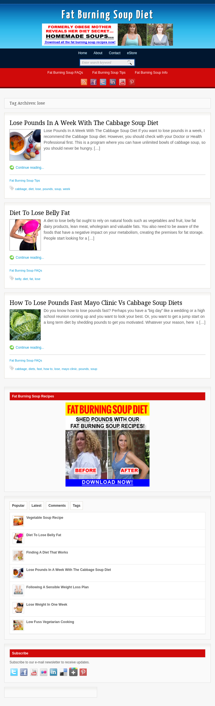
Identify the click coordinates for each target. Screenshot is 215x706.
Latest (36, 506)
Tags (76, 506)
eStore (132, 53)
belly (18, 279)
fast (39, 369)
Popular (18, 506)
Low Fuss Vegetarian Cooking (50, 622)
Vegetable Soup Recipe (44, 518)
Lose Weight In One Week (46, 605)
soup (58, 189)
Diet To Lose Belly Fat (40, 212)
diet (31, 189)
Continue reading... (30, 168)
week (66, 189)
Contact (114, 53)
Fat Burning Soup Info (151, 73)
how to (48, 369)
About (98, 53)
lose (38, 189)
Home (82, 53)
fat (31, 279)
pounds (48, 189)
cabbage (21, 189)
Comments (57, 506)
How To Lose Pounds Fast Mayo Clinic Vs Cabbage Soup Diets (96, 302)
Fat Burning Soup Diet (108, 15)
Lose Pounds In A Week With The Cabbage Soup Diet (84, 122)
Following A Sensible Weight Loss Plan (57, 587)
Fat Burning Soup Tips (109, 73)
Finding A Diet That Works (47, 552)
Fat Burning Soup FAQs (65, 73)
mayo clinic (69, 369)
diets (32, 369)
